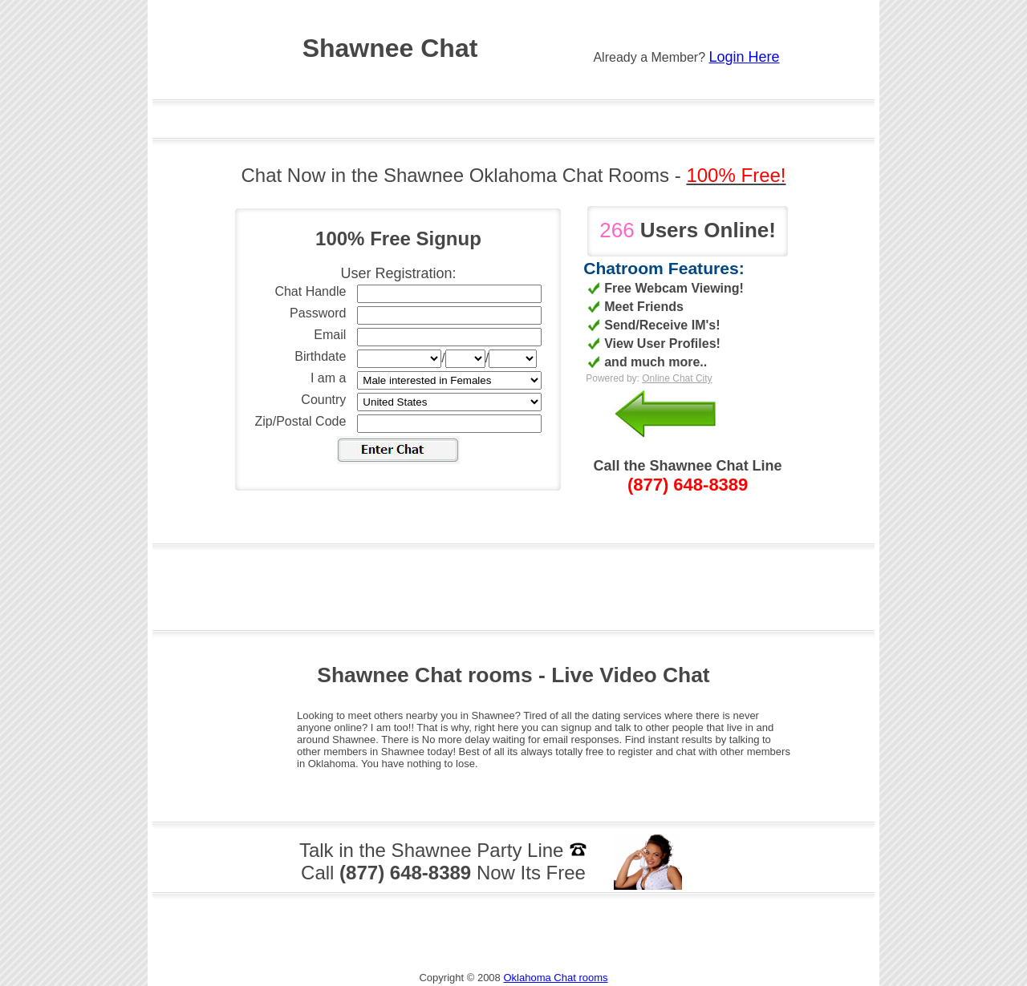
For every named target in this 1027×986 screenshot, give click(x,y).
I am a (328, 378)
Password (318, 313)
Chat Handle (310, 291)
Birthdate (320, 356)
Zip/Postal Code (301, 421)
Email (330, 334)
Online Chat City (677, 378)
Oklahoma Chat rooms (555, 978)
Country (323, 399)
